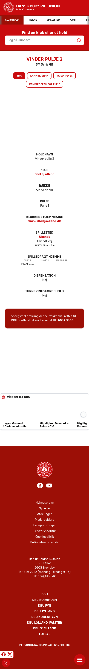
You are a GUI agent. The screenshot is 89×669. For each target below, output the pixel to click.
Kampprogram (39, 76)
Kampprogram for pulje (44, 84)
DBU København (44, 617)
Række (44, 185)
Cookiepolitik (44, 536)
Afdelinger (44, 514)
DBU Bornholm (44, 600)
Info (19, 76)
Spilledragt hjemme (44, 256)
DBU (44, 594)
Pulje (44, 201)
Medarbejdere (44, 519)
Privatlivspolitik (44, 531)
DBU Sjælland (44, 174)
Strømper (61, 261)
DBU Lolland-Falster (44, 622)
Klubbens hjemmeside (44, 217)
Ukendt (44, 237)
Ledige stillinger (44, 525)
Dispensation (44, 275)
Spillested (44, 232)
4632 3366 (65, 320)
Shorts (44, 261)
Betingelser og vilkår (44, 542)
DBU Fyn (44, 605)
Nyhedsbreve (45, 502)
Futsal (44, 634)
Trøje (27, 261)
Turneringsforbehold (44, 291)
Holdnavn (44, 154)
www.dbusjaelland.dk (44, 221)
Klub (44, 170)
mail (38, 320)
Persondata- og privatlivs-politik (44, 645)
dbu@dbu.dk (47, 576)
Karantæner (64, 76)
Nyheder (44, 508)
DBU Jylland (44, 611)
